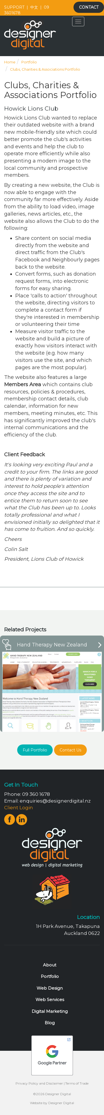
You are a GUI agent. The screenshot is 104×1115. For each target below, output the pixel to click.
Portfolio (29, 62)
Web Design (50, 988)
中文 (34, 7)
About (49, 965)
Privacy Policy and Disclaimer (39, 1083)
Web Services (49, 999)
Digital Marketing (50, 1011)
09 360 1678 (36, 794)
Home (10, 62)
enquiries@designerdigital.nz (55, 801)
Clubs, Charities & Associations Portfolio (45, 69)
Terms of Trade (76, 1083)
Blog (50, 1022)
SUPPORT (14, 7)
